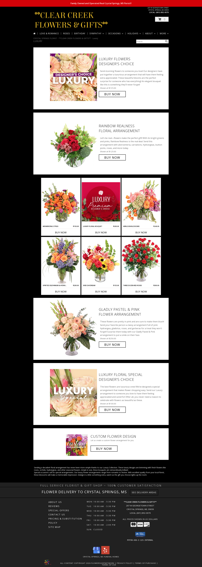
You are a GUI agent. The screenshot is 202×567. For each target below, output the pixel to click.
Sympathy (97, 33)
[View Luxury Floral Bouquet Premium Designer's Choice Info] (101, 201)
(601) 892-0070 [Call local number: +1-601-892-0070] (162, 12)
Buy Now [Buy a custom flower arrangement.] (104, 448)
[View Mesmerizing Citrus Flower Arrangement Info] (60, 201)
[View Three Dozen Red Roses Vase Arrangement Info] (141, 260)
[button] (162, 19)
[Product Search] (150, 41)
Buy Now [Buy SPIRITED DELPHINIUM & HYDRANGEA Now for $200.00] (61, 291)
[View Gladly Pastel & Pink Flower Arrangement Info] (74, 327)
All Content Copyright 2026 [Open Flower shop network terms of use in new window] (75, 563)
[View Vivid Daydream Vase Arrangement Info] (101, 260)
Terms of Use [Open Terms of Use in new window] (109, 565)
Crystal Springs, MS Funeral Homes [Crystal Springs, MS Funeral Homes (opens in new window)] (101, 557)
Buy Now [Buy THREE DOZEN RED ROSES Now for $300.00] (141, 291)
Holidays (134, 33)
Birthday (79, 33)
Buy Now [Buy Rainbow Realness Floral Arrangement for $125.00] (112, 157)
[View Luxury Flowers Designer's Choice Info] (74, 76)
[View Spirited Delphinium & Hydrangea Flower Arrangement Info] (60, 260)
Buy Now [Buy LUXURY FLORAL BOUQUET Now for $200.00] (101, 232)
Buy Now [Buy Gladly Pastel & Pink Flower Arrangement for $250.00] (112, 344)
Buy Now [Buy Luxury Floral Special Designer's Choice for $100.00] (112, 410)
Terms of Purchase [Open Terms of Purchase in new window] (145, 563)
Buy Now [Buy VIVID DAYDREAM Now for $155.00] (101, 291)
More (164, 33)
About (150, 33)
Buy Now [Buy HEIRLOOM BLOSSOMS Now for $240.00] (141, 232)
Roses (66, 33)
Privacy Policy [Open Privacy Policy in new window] (125, 563)
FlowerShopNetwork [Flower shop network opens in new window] (102, 563)
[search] (166, 41)
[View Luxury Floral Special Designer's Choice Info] (74, 392)
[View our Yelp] (105, 553)
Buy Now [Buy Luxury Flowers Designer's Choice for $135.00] (112, 94)
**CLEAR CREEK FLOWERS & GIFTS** (71, 20)
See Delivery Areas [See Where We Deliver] (144, 492)
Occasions (116, 33)
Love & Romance (49, 33)
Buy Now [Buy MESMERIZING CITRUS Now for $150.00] (61, 232)
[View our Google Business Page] (96, 553)
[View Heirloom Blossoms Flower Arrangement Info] (141, 201)
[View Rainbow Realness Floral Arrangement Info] (74, 141)
